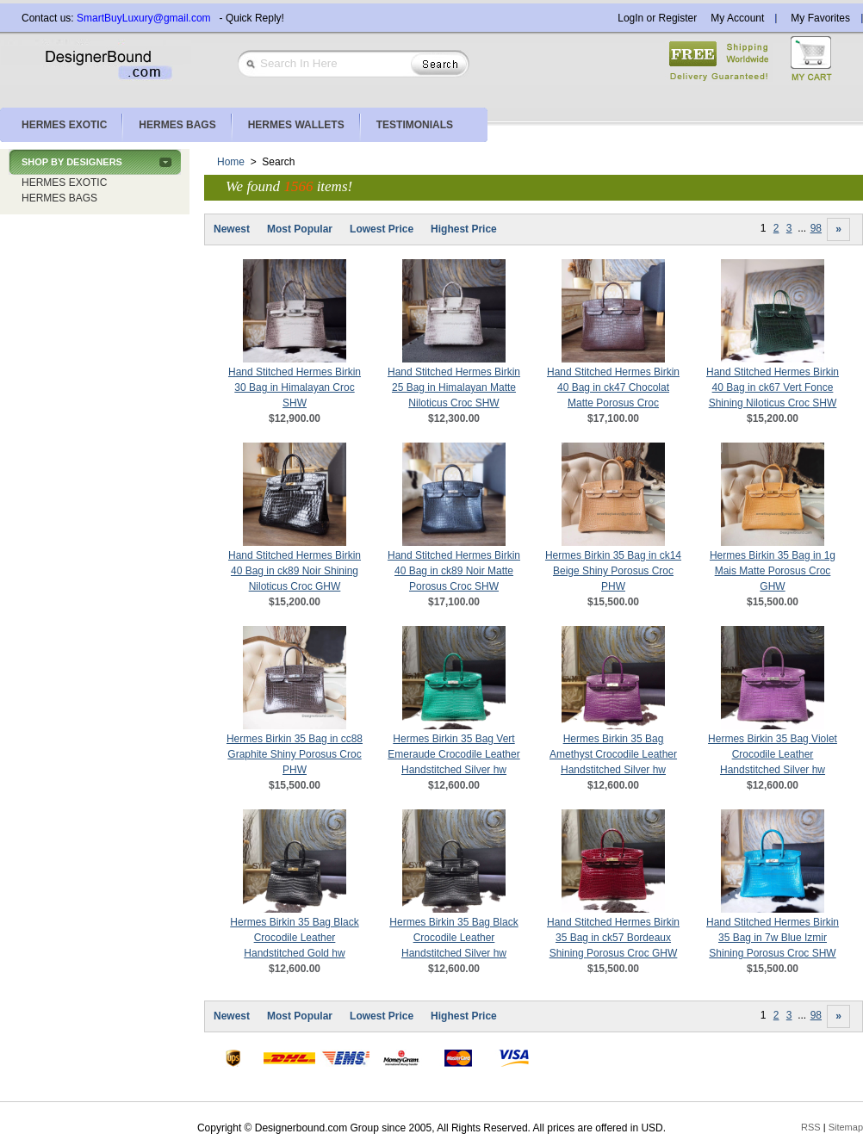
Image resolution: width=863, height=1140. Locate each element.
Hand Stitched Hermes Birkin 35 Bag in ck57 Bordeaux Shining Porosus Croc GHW (613, 937)
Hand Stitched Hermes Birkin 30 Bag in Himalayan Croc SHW (294, 387)
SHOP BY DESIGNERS (72, 162)
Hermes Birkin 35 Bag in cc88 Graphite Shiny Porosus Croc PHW (295, 754)
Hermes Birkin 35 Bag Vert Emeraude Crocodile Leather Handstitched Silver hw (453, 754)
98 (816, 228)
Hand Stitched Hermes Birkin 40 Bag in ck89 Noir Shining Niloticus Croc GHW (294, 570)
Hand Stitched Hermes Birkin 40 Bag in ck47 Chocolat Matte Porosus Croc (613, 387)
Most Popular (299, 229)
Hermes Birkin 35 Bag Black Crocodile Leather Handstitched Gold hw (294, 937)
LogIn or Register (657, 18)
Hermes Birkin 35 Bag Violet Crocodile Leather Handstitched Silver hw (772, 754)
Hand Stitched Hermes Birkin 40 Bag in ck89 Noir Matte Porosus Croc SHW (454, 570)
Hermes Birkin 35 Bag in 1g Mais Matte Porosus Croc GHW (772, 570)
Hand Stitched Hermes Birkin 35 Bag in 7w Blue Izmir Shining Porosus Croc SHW (772, 937)
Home (231, 162)
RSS (811, 1127)
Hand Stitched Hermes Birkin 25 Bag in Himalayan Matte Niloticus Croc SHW (454, 387)
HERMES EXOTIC (64, 183)
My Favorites (820, 18)
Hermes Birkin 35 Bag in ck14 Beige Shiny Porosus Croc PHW (613, 570)
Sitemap (846, 1127)
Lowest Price (381, 229)
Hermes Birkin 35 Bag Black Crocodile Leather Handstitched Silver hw (453, 937)
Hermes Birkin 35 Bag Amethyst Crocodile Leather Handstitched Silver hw (613, 754)
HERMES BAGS (59, 198)
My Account (737, 18)
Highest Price (464, 229)
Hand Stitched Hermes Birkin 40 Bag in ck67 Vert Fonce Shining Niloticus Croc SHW (772, 387)
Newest (232, 229)
